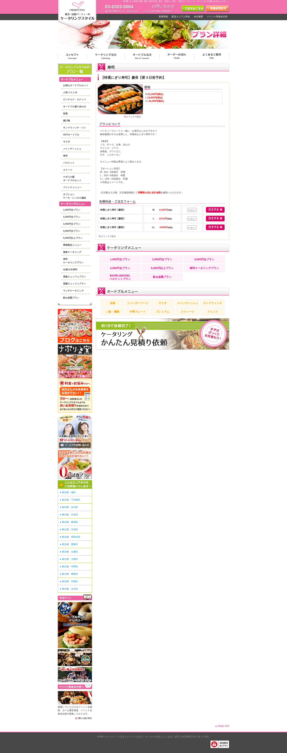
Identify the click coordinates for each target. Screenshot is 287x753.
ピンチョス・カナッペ (74, 99)
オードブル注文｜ (136, 736)
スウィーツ (187, 311)
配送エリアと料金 (181, 16)
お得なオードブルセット (75, 85)
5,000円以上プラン (73, 238)
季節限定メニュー (72, 245)
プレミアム (162, 311)
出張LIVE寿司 (70, 269)
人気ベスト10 (70, 92)
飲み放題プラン (71, 297)
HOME (100, 736)
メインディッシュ (72, 148)
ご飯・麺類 (112, 311)
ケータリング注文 (115, 736)
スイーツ (67, 170)
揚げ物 (66, 120)
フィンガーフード (137, 303)
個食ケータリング (72, 252)
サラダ (66, 141)
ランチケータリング (73, 290)
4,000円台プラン (71, 231)
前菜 (65, 113)
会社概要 (198, 16)
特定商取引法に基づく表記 (195, 736)
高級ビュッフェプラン (74, 276)
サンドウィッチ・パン (74, 127)
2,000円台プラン (71, 217)
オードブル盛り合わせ (74, 106)
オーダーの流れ (153, 736)
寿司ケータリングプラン (204, 268)
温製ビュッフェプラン (74, 283)
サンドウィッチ (212, 303)
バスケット (69, 163)
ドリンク (212, 311)
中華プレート (138, 311)
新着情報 (163, 16)
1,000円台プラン (71, 210)
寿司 (65, 155)
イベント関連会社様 (217, 16)
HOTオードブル (71, 134)
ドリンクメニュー (72, 187)
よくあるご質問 (171, 736)
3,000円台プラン (71, 224)
